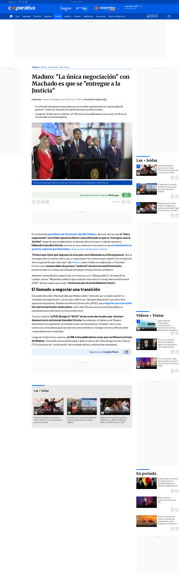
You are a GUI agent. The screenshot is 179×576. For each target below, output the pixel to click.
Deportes (37, 16)
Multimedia (88, 16)
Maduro (76, 262)
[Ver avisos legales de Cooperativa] (148, 18)
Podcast (77, 16)
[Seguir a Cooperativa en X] (23, 2)
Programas (101, 16)
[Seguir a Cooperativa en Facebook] (19, 2)
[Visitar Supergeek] (156, 18)
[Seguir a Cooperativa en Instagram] (26, 2)
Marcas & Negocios (117, 16)
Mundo (58, 16)
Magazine (26, 16)
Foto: (36, 125)
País (17, 16)
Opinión (67, 16)
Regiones (48, 16)
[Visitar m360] (152, 18)
